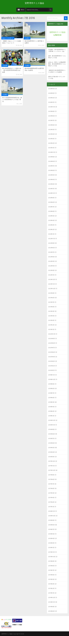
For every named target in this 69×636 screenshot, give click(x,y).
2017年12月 (51, 461)
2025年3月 (51, 138)
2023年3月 (51, 225)
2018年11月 (51, 425)
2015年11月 (51, 552)
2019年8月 (51, 388)
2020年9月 (51, 338)
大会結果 (4, 65)
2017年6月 (51, 488)
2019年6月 (51, 397)
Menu (22, 10)
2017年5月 (51, 493)
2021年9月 (51, 293)
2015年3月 (51, 584)
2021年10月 (51, 288)
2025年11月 (51, 107)
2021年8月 (51, 297)
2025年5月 (51, 129)
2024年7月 (51, 166)
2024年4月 (51, 179)
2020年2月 (51, 366)
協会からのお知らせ (7, 38)
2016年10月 (51, 516)
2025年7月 (51, 120)
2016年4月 (51, 538)
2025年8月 (51, 116)
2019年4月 (51, 406)
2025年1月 (51, 148)
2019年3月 (51, 411)
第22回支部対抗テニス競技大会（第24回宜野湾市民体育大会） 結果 (11, 70)
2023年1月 (51, 234)
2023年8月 (51, 202)
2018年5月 (51, 447)
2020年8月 (51, 343)
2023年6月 (51, 211)
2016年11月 (51, 511)
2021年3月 (51, 320)
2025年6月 (51, 125)
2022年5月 (51, 261)
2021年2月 (51, 325)
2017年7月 (51, 484)
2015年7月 (51, 570)
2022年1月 (51, 275)
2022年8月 (51, 247)
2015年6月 (51, 575)
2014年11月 (51, 602)
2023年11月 (51, 193)
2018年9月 (51, 429)
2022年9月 (51, 243)
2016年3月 (51, 543)
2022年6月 (51, 257)
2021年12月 (51, 279)
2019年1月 (51, 416)
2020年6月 (51, 352)
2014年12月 (51, 597)
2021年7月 (51, 302)
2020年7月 (51, 347)
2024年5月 (51, 175)
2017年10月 (51, 470)
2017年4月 (51, 497)
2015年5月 (51, 579)
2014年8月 (51, 611)
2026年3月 (51, 93)
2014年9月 (51, 606)
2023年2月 (51, 229)
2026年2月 (51, 98)
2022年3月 (51, 270)
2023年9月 (51, 197)
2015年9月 (51, 561)
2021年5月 (51, 311)
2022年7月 (51, 252)
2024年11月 (51, 152)
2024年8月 (51, 161)
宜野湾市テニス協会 (34, 3)
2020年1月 (51, 370)
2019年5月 (51, 402)
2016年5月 (51, 534)
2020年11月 (51, 334)
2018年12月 (51, 420)
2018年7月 (51, 438)
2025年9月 (51, 111)
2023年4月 (51, 220)
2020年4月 (51, 357)
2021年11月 (51, 284)
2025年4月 (51, 134)
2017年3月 (51, 502)
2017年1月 (51, 506)
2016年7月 (51, 529)
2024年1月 (51, 188)
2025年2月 (51, 143)
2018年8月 (51, 434)
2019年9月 (51, 384)
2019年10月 (51, 379)
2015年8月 (51, 566)
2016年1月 (51, 547)
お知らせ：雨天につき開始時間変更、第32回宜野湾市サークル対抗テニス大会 (57, 64)
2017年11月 (51, 466)
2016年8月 (51, 525)
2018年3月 (51, 456)
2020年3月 (51, 361)
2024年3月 (51, 184)
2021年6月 (51, 307)
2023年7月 (51, 207)
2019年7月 (51, 393)
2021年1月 (51, 329)
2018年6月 (51, 443)
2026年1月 (51, 102)
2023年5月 (51, 216)
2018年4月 (51, 452)
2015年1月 (51, 593)
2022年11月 (51, 238)
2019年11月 (51, 375)
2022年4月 (51, 266)
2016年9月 (51, 520)
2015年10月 (51, 556)
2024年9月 (51, 157)
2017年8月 (51, 479)
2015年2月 (51, 588)
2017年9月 (51, 475)
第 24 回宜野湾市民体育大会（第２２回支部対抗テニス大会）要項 (12, 99)
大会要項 (27, 38)
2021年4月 (51, 316)
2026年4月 (51, 88)
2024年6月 (51, 170)
